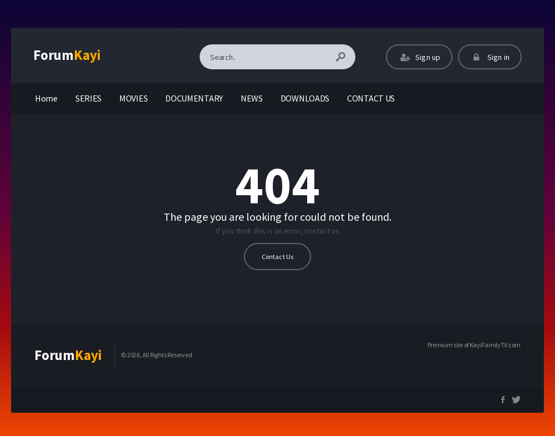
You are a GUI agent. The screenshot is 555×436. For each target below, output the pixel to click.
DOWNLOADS (305, 98)
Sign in (490, 57)
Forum (67, 55)
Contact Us (278, 256)
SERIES (88, 98)
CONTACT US (371, 98)
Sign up (419, 57)
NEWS (252, 98)
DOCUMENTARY (194, 98)
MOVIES (133, 98)
